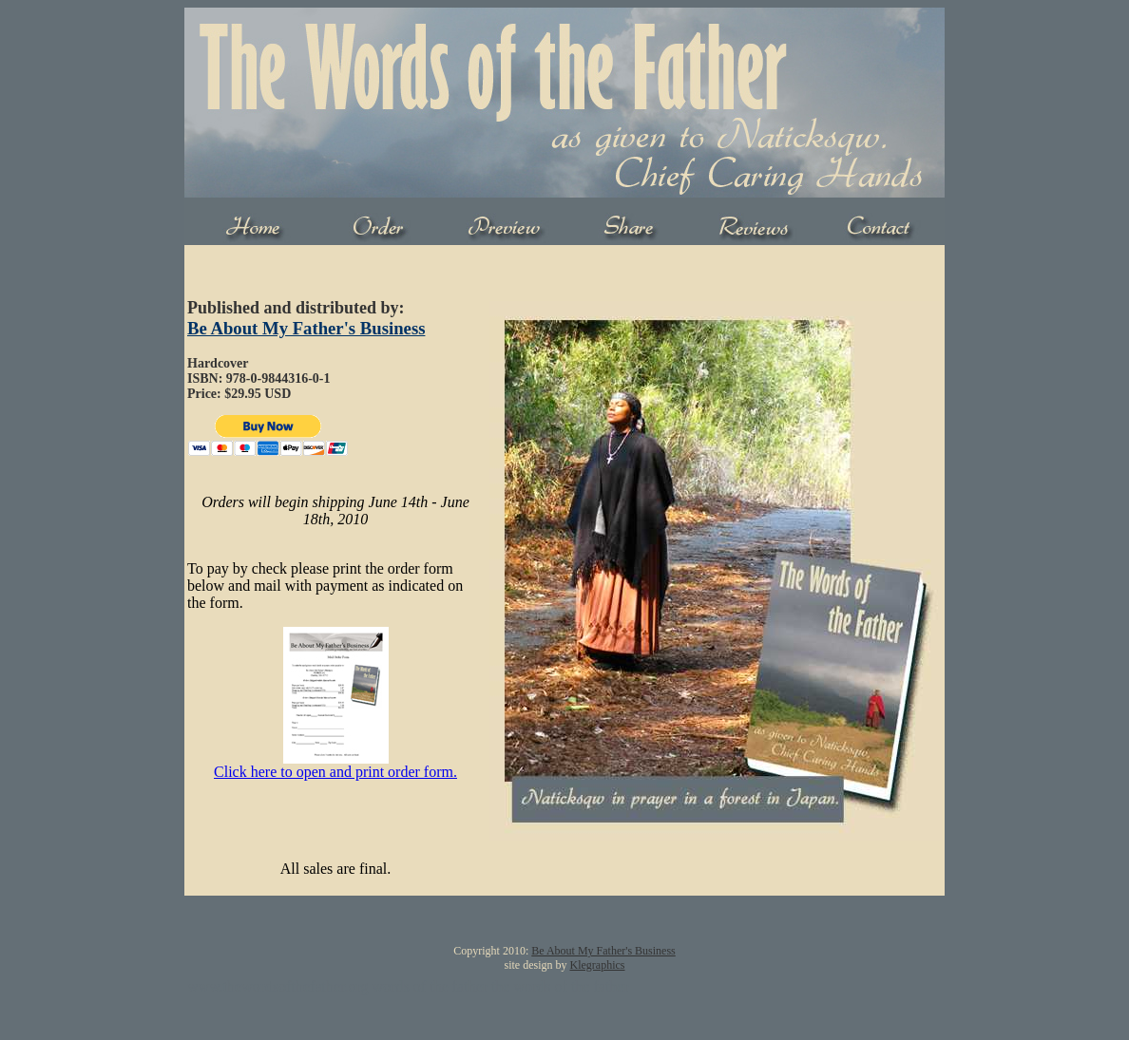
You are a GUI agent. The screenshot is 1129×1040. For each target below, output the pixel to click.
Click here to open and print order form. (335, 772)
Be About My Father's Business (306, 328)
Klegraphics (597, 965)
